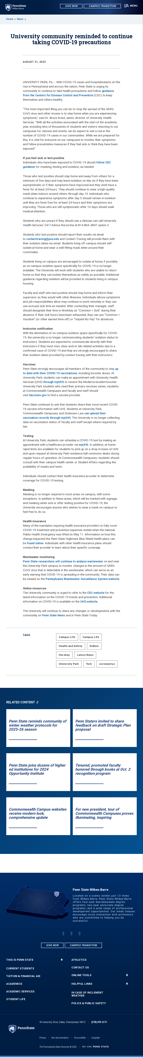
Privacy (43, 1037)
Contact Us (80, 967)
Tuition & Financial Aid (23, 976)
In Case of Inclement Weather (87, 994)
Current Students (20, 968)
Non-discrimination (60, 1037)
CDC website (95, 593)
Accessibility (80, 1037)
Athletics (79, 959)
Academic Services (20, 991)
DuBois (94, 646)
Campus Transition (101, 6)
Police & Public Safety (89, 1003)
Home (9, 19)
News (20, 19)
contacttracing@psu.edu (42, 239)
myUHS (83, 444)
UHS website (89, 601)
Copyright (95, 1037)
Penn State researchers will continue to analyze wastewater (63, 561)
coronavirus (107, 663)
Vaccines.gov (38, 395)
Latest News (85, 654)
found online (35, 543)
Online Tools (81, 975)
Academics (14, 983)
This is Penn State (19, 959)
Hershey (64, 654)
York (89, 663)
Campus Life (67, 637)
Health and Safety (70, 646)
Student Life (15, 999)
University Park (69, 663)
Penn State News (53, 615)
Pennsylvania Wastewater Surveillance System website (82, 579)
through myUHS (53, 382)
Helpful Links (82, 983)
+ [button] (62, 959)
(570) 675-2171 (99, 1022)
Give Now (71, 6)
